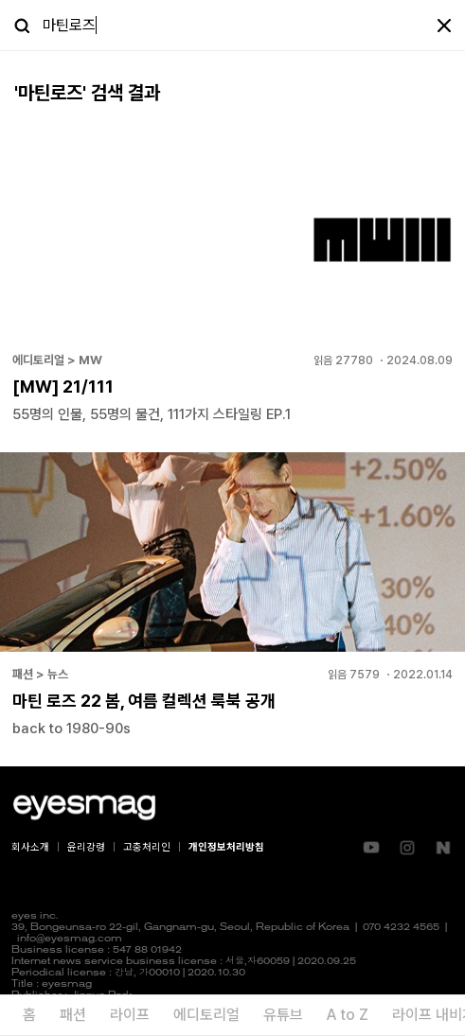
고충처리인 (146, 847)
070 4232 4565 (401, 927)
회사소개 (30, 847)
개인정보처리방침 (226, 847)
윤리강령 (86, 847)
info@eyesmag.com (69, 939)
